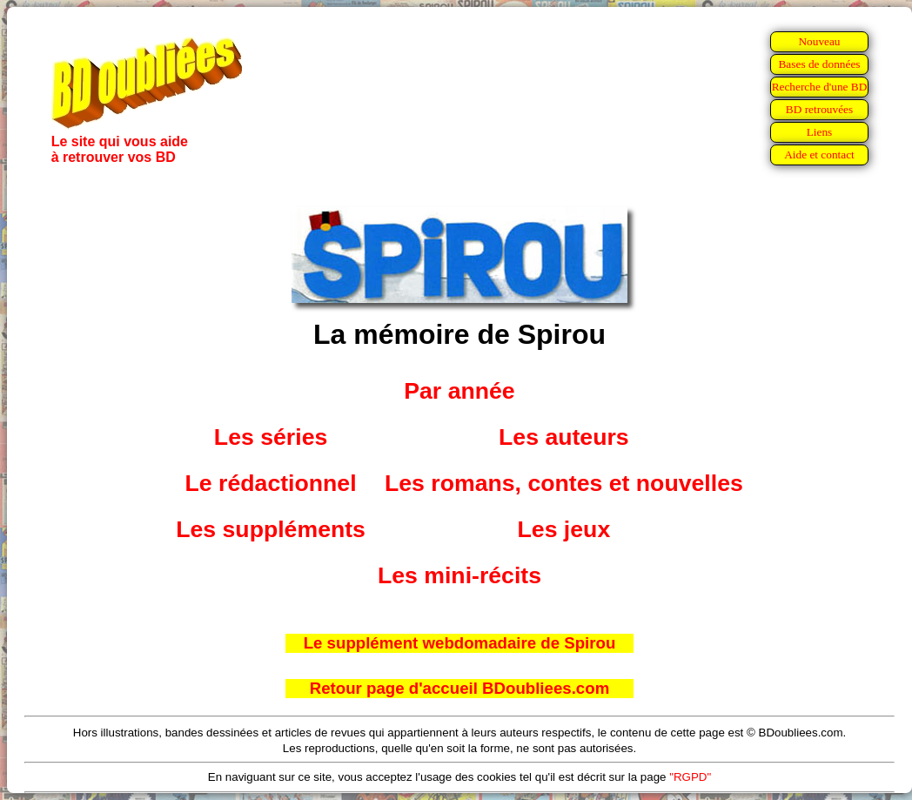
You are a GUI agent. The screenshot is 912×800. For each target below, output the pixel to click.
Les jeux (564, 529)
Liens (820, 131)
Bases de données (819, 64)
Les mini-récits (459, 575)
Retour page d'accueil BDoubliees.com (459, 688)
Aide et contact (819, 154)
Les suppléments (270, 529)
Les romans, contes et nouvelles (564, 483)
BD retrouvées (819, 109)
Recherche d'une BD (820, 86)
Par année (459, 391)
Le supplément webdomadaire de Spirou (460, 643)
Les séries (270, 437)
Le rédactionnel (271, 483)
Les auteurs (564, 437)
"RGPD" (690, 776)
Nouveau (819, 41)
